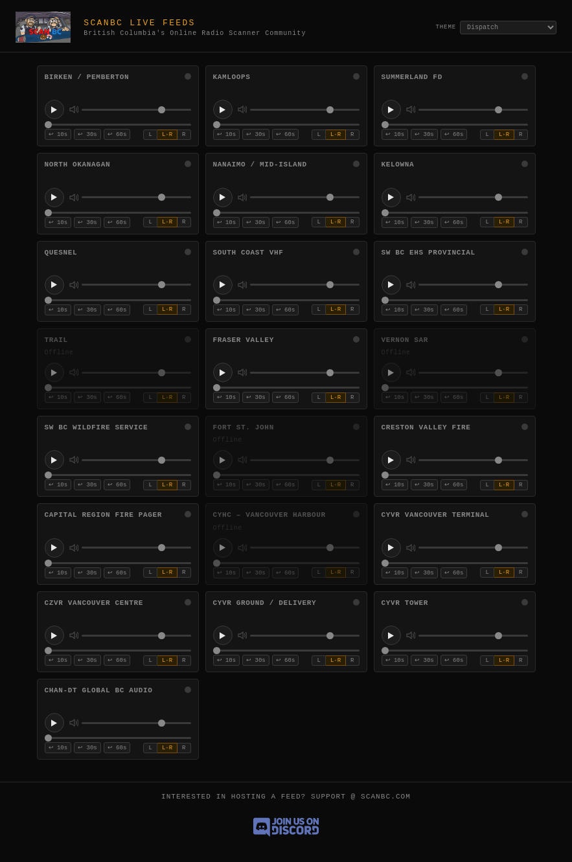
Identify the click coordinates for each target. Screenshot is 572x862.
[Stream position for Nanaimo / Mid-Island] (286, 213)
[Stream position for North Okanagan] (118, 213)
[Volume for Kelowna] (473, 197)
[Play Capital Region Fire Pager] (54, 548)
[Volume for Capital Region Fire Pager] (136, 548)
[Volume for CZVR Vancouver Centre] (136, 636)
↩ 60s (117, 134)
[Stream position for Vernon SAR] (455, 388)
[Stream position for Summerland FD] (455, 125)
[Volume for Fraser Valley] (305, 373)
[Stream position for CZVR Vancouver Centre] (118, 651)
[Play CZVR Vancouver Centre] (54, 635)
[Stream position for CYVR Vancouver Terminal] (455, 563)
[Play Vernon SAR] (391, 372)
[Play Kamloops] (223, 109)
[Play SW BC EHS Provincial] (391, 285)
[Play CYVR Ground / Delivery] (223, 635)
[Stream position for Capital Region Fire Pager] (118, 563)
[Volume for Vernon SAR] (473, 373)
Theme (445, 27)
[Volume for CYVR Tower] (473, 636)
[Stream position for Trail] (118, 388)
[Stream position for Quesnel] (118, 300)
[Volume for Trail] (136, 373)
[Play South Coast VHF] (223, 285)
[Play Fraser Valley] (223, 372)
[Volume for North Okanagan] (136, 197)
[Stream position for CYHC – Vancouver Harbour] (286, 563)
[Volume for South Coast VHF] (305, 285)
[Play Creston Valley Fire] (391, 460)
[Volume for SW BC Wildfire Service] (136, 460)
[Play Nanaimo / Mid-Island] (223, 197)
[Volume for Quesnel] (136, 285)
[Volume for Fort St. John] (305, 460)
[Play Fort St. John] (223, 460)
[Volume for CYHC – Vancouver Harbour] (305, 548)
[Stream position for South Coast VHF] (286, 300)
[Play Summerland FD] (391, 109)
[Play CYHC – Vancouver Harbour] (223, 548)
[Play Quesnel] (54, 285)
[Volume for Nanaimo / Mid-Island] (305, 197)
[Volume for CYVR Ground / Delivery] (305, 636)
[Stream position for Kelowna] (455, 213)
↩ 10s (58, 134)
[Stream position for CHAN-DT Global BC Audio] (118, 738)
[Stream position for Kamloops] (286, 125)
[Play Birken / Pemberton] (54, 109)
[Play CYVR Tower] (391, 635)
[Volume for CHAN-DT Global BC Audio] (136, 723)
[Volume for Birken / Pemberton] (136, 110)
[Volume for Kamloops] (305, 110)
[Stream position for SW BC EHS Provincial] (455, 300)
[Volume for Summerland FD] (473, 110)
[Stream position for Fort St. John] (286, 475)
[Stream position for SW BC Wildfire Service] (118, 475)
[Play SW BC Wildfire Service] (54, 460)
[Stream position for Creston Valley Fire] (455, 475)
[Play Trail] (54, 372)
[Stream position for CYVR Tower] (455, 651)
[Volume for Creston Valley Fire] (473, 460)
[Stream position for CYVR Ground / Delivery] (286, 651)
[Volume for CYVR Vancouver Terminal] (473, 548)
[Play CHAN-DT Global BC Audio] (54, 722)
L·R (167, 134)
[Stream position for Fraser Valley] (286, 388)
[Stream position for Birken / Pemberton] (118, 125)
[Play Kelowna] (391, 197)
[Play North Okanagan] (54, 197)
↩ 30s (87, 134)
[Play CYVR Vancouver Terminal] (391, 548)
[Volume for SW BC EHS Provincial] (473, 285)
